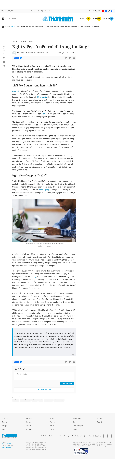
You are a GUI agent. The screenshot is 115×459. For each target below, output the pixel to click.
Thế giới (18, 26)
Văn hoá (52, 422)
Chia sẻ (16, 57)
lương (33, 277)
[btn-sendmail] (74, 58)
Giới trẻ (40, 26)
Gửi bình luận (67, 383)
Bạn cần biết (35, 11)
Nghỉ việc (16, 91)
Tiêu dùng (87, 26)
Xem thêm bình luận (44, 389)
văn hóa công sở (59, 400)
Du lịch (52, 26)
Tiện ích (43, 11)
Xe (78, 26)
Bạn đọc (100, 418)
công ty (34, 400)
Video (81, 26)
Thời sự (13, 26)
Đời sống (28, 26)
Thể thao (67, 26)
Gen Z (44, 114)
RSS (60, 436)
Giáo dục (46, 26)
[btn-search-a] (9, 18)
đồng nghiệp (42, 97)
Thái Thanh (21, 53)
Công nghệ (74, 26)
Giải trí (62, 26)
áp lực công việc (25, 400)
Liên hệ (50, 11)
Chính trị (7, 26)
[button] (4, 43)
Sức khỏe (35, 26)
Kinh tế (23, 26)
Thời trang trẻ (95, 26)
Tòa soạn (67, 436)
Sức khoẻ (29, 422)
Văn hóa (56, 26)
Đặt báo (44, 436)
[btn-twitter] (70, 58)
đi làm (41, 400)
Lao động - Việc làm (26, 41)
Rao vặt (99, 422)
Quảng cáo (52, 436)
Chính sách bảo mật (78, 436)
